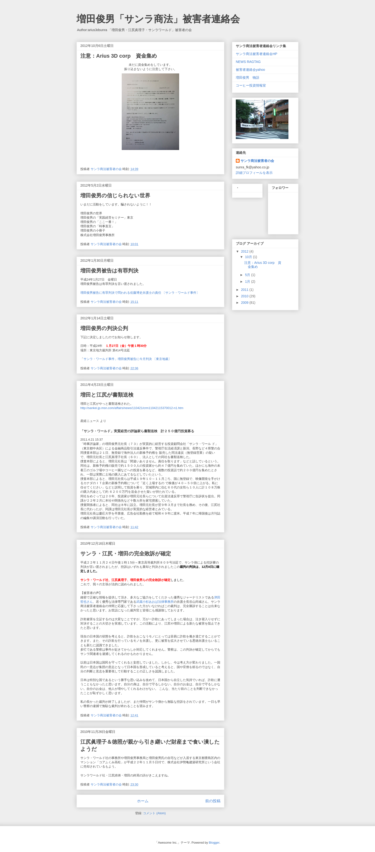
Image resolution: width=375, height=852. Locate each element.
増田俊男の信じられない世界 (115, 196)
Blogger (214, 842)
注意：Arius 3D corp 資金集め (118, 56)
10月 (249, 257)
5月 (248, 275)
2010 (245, 296)
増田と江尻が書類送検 (106, 395)
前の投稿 (213, 801)
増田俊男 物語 (247, 77)
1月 (248, 281)
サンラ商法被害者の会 (257, 161)
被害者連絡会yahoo (250, 70)
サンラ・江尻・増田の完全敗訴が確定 (125, 554)
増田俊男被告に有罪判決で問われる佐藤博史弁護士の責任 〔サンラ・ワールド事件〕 (139, 292)
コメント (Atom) (154, 813)
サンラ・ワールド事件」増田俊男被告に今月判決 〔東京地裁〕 (127, 359)
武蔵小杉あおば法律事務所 (155, 601)
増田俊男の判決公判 (104, 328)
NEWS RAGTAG (248, 62)
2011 (245, 290)
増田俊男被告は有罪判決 (109, 271)
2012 (245, 251)
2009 (245, 302)
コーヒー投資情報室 (251, 85)
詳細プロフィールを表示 (254, 173)
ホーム (143, 801)
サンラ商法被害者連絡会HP (256, 54)
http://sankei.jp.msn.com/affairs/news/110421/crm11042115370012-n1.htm (131, 408)
